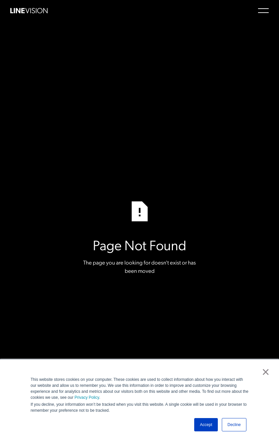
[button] (263, 10)
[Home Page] (29, 10)
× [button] (265, 372)
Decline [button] (234, 424)
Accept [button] (206, 424)
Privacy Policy (86, 397)
